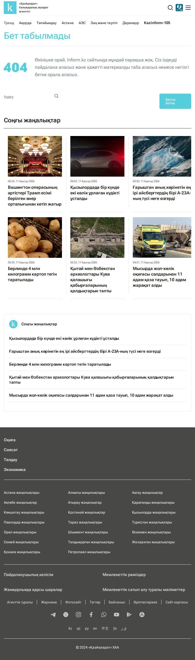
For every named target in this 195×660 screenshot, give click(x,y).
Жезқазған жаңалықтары (153, 542)
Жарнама (49, 602)
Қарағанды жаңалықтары (153, 502)
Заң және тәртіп (104, 23)
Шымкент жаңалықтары (88, 532)
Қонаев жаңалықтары (22, 552)
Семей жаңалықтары (21, 542)
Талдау (10, 459)
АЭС (82, 23)
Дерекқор (131, 23)
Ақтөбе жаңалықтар (20, 502)
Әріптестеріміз (145, 602)
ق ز (123, 628)
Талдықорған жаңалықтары (91, 542)
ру (87, 628)
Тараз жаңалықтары (85, 522)
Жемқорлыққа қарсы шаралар (33, 589)
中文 (105, 628)
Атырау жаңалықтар (85, 502)
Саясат (11, 449)
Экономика (15, 469)
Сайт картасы (177, 602)
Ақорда (25, 23)
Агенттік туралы (20, 602)
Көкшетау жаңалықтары (24, 512)
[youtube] (116, 615)
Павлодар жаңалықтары (24, 522)
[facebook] (91, 615)
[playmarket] (129, 615)
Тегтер (95, 602)
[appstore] (141, 615)
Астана (67, 23)
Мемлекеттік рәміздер (124, 574)
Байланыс (117, 602)
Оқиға (9, 439)
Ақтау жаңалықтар (147, 492)
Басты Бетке (170, 101)
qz (78, 628)
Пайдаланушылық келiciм (28, 574)
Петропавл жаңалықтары (89, 552)
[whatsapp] (103, 615)
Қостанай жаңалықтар (86, 512)
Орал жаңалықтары (20, 532)
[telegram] (53, 615)
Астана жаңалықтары (21, 492)
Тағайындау (47, 23)
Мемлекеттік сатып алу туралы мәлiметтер (144, 589)
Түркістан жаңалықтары (152, 522)
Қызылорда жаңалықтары (153, 512)
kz (70, 628)
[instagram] (78, 615)
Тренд (9, 23)
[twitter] (65, 615)
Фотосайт (73, 602)
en (95, 628)
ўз (115, 628)
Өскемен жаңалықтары (151, 532)
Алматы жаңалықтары (86, 492)
